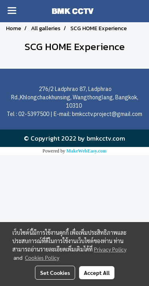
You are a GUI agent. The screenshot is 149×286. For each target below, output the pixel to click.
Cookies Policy (42, 257)
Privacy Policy (110, 249)
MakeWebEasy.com (86, 151)
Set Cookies (55, 272)
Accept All (97, 272)
